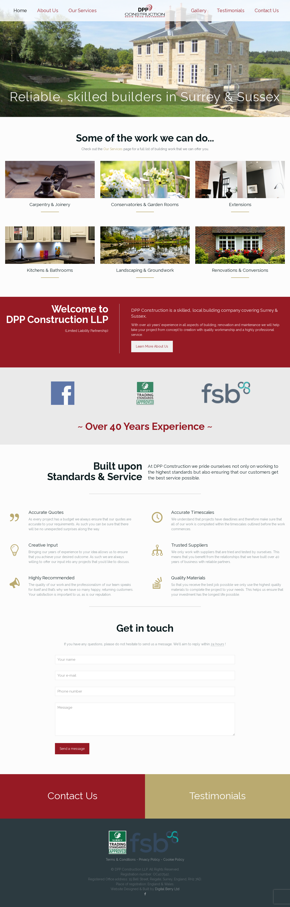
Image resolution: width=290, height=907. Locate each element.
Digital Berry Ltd (167, 889)
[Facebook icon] (145, 894)
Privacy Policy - (151, 859)
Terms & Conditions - (122, 859)
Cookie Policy (173, 859)
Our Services (113, 149)
